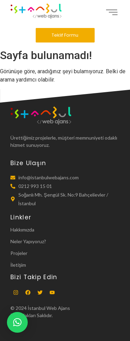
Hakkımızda (22, 230)
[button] (17, 322)
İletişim (18, 265)
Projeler (18, 253)
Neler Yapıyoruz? (28, 241)
